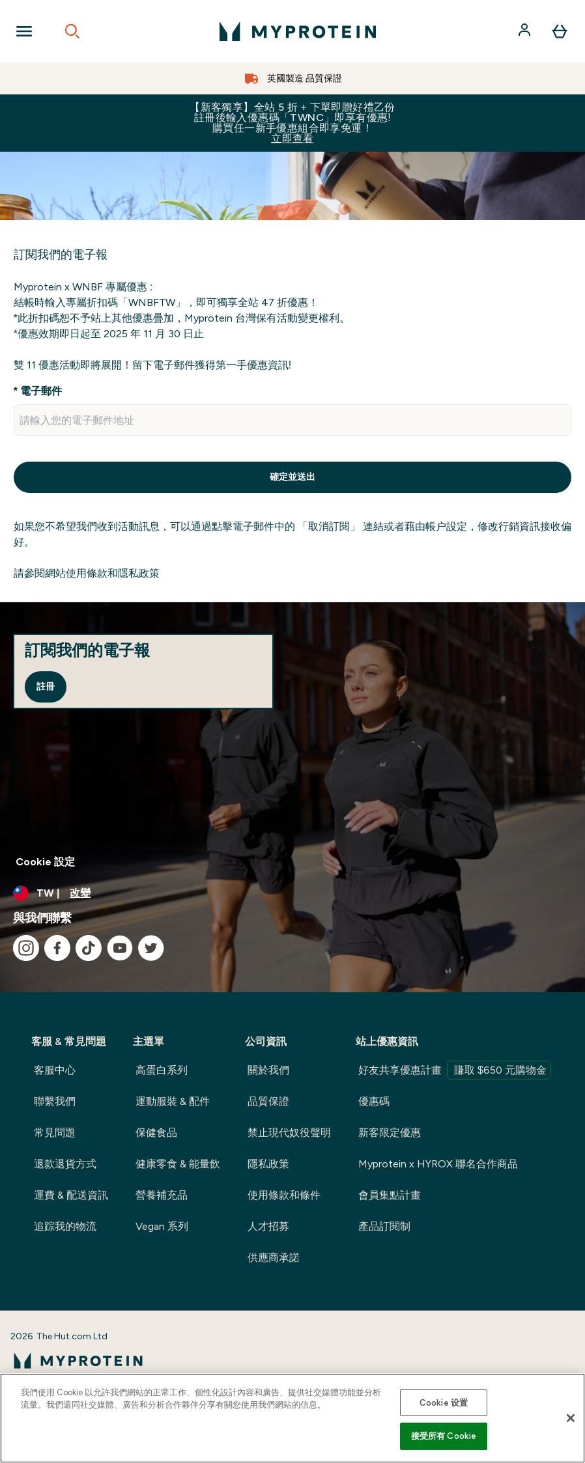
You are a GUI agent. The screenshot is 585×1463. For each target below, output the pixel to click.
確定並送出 (292, 476)
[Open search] (72, 31)
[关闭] (570, 1418)
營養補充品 (162, 1195)
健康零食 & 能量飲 (178, 1164)
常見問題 (55, 1132)
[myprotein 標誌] (298, 31)
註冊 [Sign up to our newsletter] (45, 686)
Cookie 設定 (45, 862)
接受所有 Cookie (443, 1436)
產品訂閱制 (384, 1226)
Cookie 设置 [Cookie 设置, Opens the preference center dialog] (444, 1403)
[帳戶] (525, 31)
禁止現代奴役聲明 (289, 1132)
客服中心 (55, 1070)
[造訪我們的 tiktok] (89, 948)
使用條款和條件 (284, 1195)
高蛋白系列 (162, 1070)
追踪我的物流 (65, 1226)
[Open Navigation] (24, 31)
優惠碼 (374, 1101)
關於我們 (268, 1070)
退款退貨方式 (65, 1164)
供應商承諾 (274, 1257)
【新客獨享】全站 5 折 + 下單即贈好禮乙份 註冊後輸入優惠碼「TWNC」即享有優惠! (292, 123)
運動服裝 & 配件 (173, 1101)
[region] (292, 1418)
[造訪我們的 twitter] (151, 948)
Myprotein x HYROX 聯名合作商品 (438, 1164)
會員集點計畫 (389, 1195)
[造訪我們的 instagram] (26, 948)
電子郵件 (41, 391)
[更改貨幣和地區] (292, 893)
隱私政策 (268, 1164)
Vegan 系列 (162, 1226)
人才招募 (268, 1226)
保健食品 (156, 1132)
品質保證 (268, 1101)
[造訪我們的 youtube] (120, 948)
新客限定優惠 (389, 1132)
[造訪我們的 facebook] (57, 948)
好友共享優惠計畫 (454, 1070)
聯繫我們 (55, 1101)
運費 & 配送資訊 (71, 1195)
